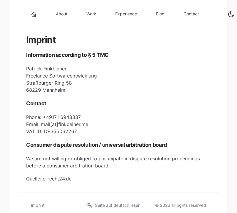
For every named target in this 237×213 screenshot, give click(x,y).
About (61, 13)
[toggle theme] (231, 14)
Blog (160, 13)
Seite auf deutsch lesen (113, 205)
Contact (191, 13)
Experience (126, 13)
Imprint (38, 205)
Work (91, 13)
